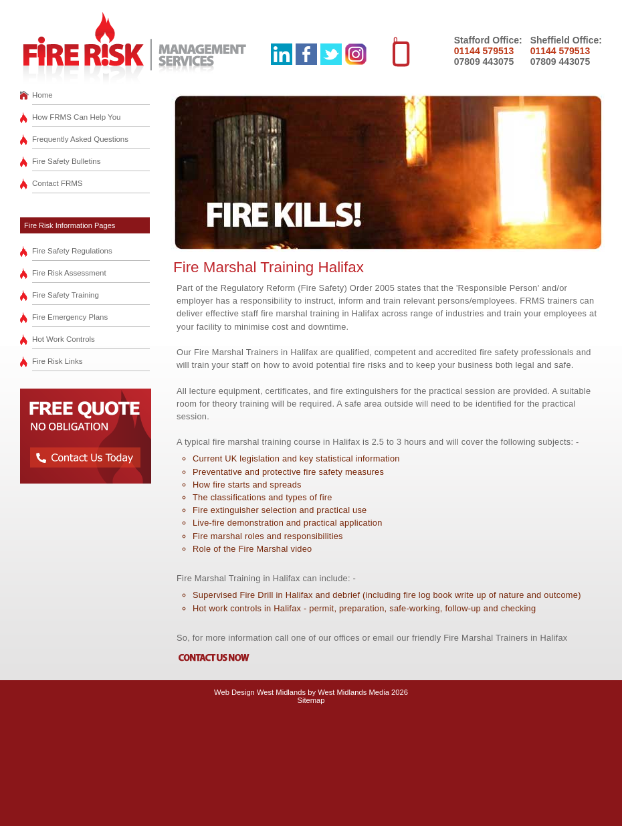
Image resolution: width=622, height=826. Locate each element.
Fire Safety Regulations (72, 251)
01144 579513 (484, 50)
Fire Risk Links (57, 361)
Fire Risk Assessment (69, 273)
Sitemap (310, 700)
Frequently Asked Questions (80, 139)
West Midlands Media (353, 692)
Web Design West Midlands (260, 692)
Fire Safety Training (65, 295)
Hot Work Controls (63, 339)
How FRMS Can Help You (76, 117)
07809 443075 (484, 61)
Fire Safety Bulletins (66, 161)
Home (42, 95)
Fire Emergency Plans (70, 317)
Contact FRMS (57, 183)
